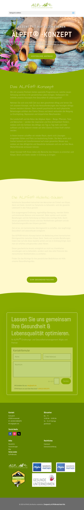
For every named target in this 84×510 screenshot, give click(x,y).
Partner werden (12, 453)
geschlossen (47, 425)
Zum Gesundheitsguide (42, 281)
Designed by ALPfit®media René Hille (54, 506)
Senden (65, 381)
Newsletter (11, 445)
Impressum (47, 445)
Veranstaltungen (13, 448)
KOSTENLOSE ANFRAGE (42, 56)
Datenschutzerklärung (50, 448)
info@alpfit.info (32, 385)
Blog (9, 450)
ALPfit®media (12, 456)
